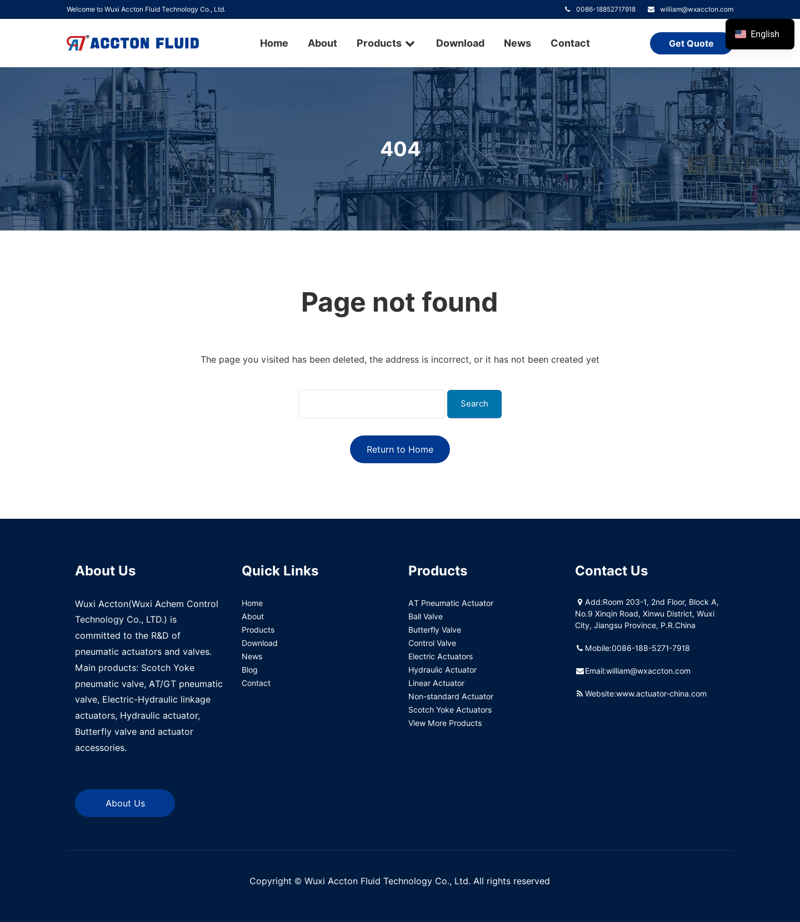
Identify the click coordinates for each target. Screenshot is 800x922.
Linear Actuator (436, 683)
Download (460, 43)
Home (274, 43)
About (322, 43)
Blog (250, 669)
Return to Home (400, 449)
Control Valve (432, 643)
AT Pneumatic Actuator (450, 603)
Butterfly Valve (434, 629)
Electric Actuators (440, 656)
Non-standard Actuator (450, 696)
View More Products (445, 723)
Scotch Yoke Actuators (450, 709)
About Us (125, 803)
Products (387, 43)
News (517, 43)
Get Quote (691, 43)
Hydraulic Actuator (442, 669)
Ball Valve (425, 616)
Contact (570, 43)
